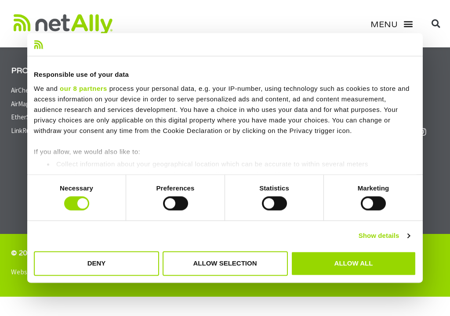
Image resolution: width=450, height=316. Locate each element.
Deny (96, 263)
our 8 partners (83, 88)
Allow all (353, 263)
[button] (395, 23)
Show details (379, 236)
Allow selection (225, 263)
